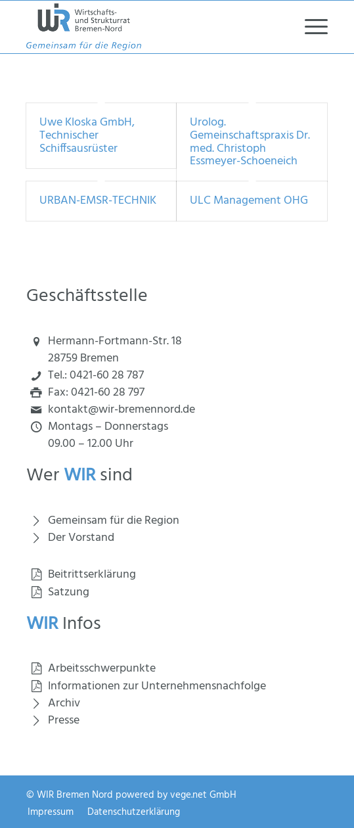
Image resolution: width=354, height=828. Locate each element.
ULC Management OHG (249, 200)
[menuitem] (310, 27)
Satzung (68, 592)
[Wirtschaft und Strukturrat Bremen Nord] (146, 27)
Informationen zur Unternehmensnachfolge (157, 686)
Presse (63, 720)
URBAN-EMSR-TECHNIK (97, 200)
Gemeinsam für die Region (113, 520)
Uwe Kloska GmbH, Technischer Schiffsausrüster (87, 135)
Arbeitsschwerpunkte (102, 668)
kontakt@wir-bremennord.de (121, 409)
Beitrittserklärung (92, 574)
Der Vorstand (81, 537)
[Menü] (310, 27)
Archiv (64, 703)
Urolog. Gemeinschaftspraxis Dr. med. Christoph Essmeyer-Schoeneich (250, 142)
